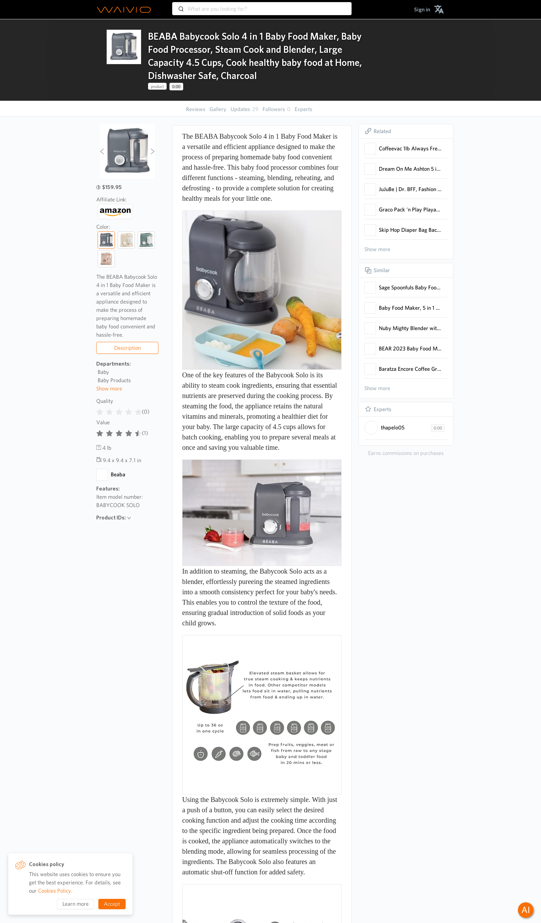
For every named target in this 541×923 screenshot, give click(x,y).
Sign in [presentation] (422, 9)
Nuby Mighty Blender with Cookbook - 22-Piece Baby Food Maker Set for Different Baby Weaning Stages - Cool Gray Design (410, 328)
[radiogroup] (119, 410)
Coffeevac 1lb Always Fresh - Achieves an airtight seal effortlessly (410, 148)
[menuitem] (422, 9)
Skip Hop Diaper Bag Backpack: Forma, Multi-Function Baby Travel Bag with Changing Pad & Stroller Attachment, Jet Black (410, 230)
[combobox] (262, 5)
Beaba (118, 474)
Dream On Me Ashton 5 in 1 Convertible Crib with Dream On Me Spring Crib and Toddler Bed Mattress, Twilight (410, 168)
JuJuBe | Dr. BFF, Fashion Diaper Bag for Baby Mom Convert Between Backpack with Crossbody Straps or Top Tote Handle (410, 189)
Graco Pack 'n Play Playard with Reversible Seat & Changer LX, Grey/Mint (410, 209)
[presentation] (124, 60)
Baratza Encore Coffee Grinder (410, 369)
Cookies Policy (54, 890)
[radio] (99, 410)
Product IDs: (113, 517)
